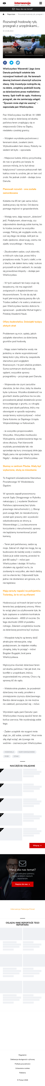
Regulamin (23, 1055)
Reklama (22, 1073)
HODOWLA (9, 752)
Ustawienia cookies (22, 1068)
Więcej (36, 845)
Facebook (5, 63)
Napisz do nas (21, 884)
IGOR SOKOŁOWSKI (27, 752)
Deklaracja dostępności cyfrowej (22, 1059)
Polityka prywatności (22, 1064)
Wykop (18, 63)
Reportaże (11, 14)
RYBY (7, 756)
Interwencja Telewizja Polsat (23, 909)
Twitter (11, 63)
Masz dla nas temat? (24, 9)
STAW (16, 756)
